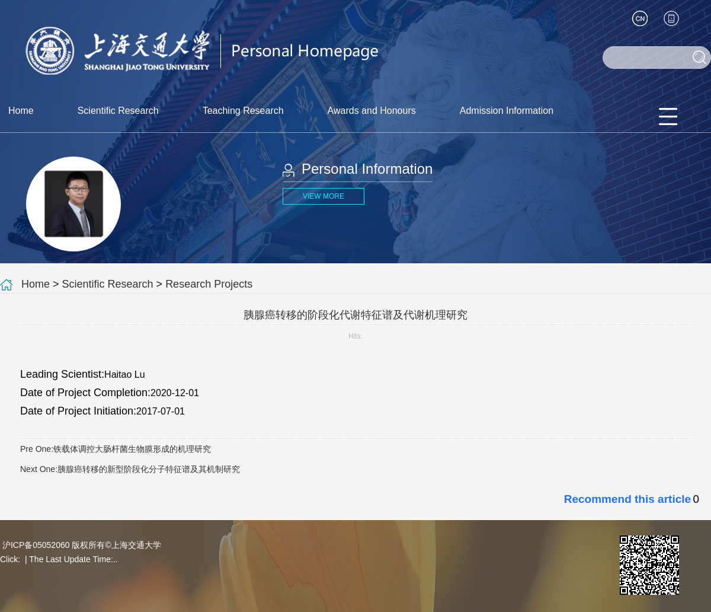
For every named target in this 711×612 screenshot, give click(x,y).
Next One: (130, 469)
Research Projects (208, 284)
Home (21, 111)
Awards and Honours (372, 111)
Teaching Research (243, 111)
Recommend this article (627, 499)
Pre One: (115, 449)
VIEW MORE (323, 196)
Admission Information (506, 111)
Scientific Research (118, 111)
